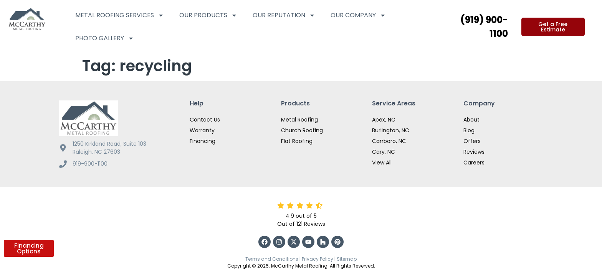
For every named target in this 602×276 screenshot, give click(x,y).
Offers (472, 130)
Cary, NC (383, 141)
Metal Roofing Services (119, 15)
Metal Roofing (299, 109)
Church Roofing (302, 119)
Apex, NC (383, 109)
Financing (202, 130)
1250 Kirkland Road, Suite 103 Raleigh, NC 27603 (109, 137)
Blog (469, 119)
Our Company (358, 15)
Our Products (208, 15)
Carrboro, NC (389, 130)
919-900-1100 (90, 153)
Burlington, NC (390, 119)
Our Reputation (284, 15)
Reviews (474, 141)
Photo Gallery (104, 38)
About (471, 109)
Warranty (202, 119)
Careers (474, 152)
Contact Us (205, 109)
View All (382, 152)
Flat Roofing (297, 130)
